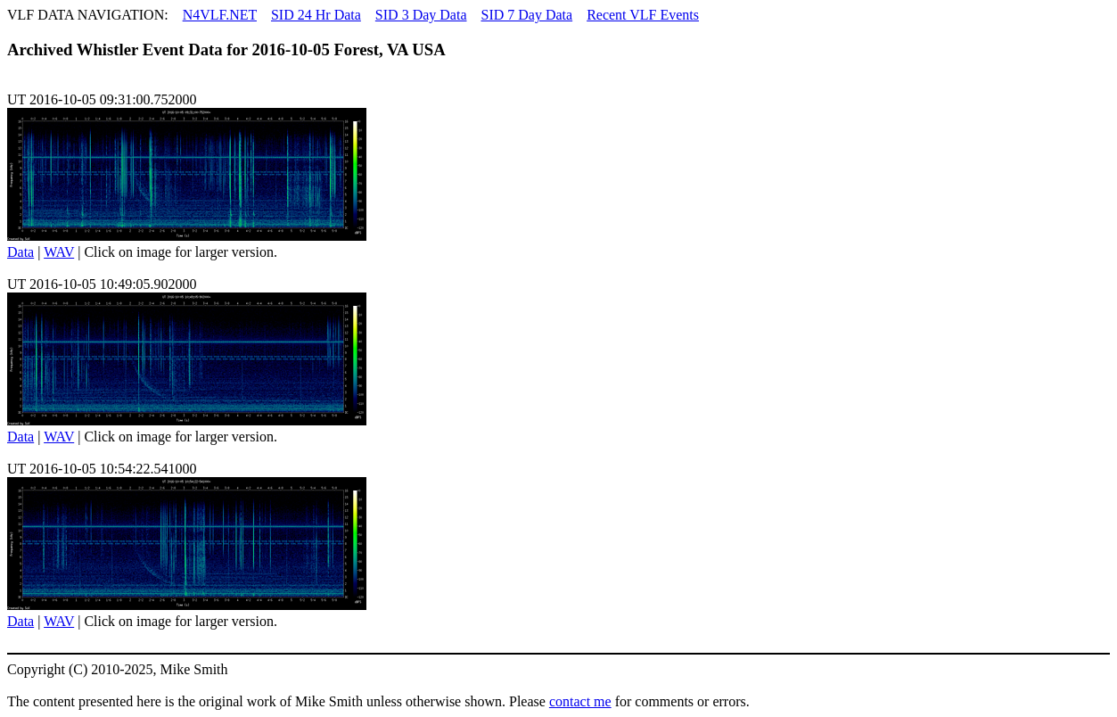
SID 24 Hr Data (316, 14)
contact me (580, 701)
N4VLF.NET (220, 14)
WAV (59, 252)
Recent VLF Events (643, 14)
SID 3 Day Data (421, 14)
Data (20, 252)
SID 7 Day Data (526, 14)
